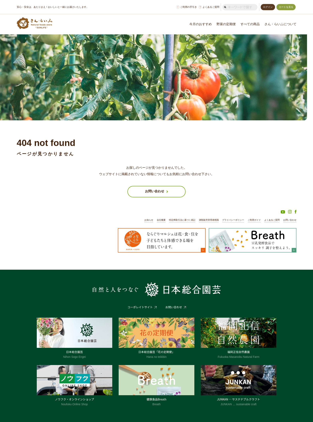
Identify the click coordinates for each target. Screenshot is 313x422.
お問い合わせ (289, 220)
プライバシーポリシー (233, 220)
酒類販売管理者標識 (209, 220)
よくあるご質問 (209, 7)
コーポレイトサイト (140, 307)
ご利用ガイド (254, 220)
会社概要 (161, 220)
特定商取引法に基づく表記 (182, 220)
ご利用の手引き (186, 7)
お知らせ (148, 220)
